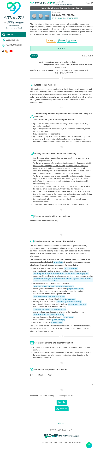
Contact (61, 423)
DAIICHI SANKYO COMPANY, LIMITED (65, 18)
